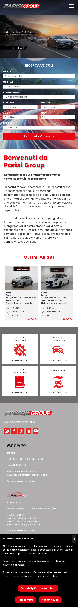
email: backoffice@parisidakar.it (24, 524)
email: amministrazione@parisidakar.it (27, 474)
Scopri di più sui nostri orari (21, 481)
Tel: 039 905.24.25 (16, 465)
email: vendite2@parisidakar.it (22, 518)
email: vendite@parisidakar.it (22, 471)
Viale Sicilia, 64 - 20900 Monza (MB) (25, 459)
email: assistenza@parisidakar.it (23, 521)
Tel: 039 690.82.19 (16, 514)
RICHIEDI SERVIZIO (20, 360)
